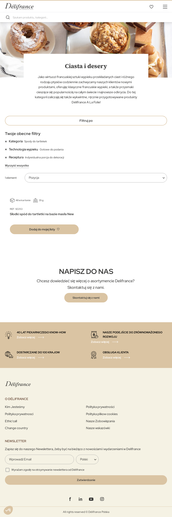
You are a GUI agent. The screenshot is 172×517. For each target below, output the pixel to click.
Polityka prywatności (100, 407)
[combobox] (86, 17)
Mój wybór (151, 6)
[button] (44, 229)
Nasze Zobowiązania (100, 421)
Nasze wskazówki (98, 428)
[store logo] (19, 6)
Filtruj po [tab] (86, 121)
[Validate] (86, 480)
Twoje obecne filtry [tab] (22, 133)
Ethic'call (11, 421)
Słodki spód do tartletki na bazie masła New (42, 214)
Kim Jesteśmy (15, 407)
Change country (16, 428)
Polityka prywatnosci (19, 414)
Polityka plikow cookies (102, 414)
